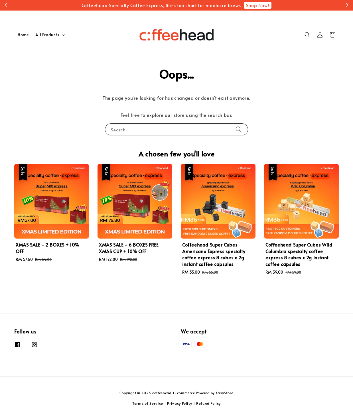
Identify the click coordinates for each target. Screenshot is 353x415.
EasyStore (225, 392)
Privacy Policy (179, 403)
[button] (307, 35)
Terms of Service (147, 403)
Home (23, 34)
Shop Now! (257, 5)
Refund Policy (208, 403)
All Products (47, 34)
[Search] (239, 129)
